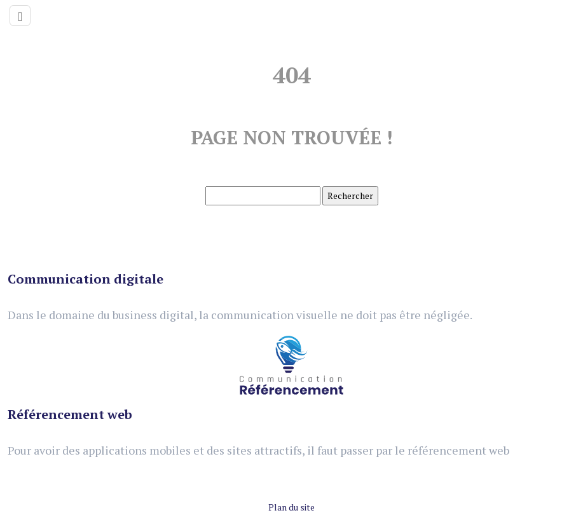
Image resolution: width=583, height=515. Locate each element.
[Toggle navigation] (20, 15)
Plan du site (291, 507)
